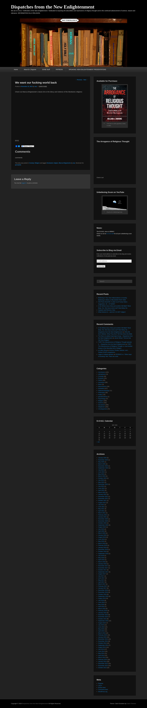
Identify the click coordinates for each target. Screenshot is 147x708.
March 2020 (101, 533)
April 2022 (101, 490)
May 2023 (101, 482)
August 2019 (102, 537)
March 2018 (101, 562)
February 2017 (102, 586)
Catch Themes (131, 703)
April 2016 (101, 606)
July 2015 (101, 625)
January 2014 (102, 661)
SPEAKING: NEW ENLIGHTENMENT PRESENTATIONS (87, 69)
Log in (100, 685)
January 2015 (102, 637)
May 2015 (101, 629)
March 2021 (101, 513)
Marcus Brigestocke (65, 163)
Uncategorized (102, 409)
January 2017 (102, 588)
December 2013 (103, 663)
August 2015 (102, 623)
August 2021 (102, 502)
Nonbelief (101, 388)
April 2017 (101, 582)
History (100, 380)
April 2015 (101, 631)
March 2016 (101, 608)
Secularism (101, 405)
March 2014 (101, 657)
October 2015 (102, 619)
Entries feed (101, 687)
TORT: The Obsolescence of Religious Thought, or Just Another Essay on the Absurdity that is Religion (115, 346)
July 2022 (101, 486)
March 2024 (101, 476)
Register (100, 683)
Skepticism (101, 407)
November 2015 (103, 616)
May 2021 (101, 508)
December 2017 (103, 565)
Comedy (31, 163)
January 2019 (102, 547)
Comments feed (103, 689)
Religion (37, 163)
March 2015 (101, 633)
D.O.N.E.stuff (110, 233)
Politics (100, 394)
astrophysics (102, 374)
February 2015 (102, 635)
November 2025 (103, 460)
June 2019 (101, 539)
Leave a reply (43, 86)
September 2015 (103, 621)
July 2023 (101, 480)
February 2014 (102, 659)
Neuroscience (102, 386)
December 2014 (103, 639)
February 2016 (102, 610)
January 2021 (102, 517)
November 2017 (103, 568)
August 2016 (102, 598)
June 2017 (101, 578)
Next (86, 80)
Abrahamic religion (52, 163)
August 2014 (102, 647)
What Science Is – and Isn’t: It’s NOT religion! (112, 312)
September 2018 (103, 553)
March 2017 (101, 584)
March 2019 (101, 543)
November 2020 (103, 521)
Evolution (101, 378)
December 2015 (103, 614)
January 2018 (102, 563)
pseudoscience (102, 396)
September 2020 (103, 525)
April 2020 (101, 531)
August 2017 (102, 574)
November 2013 (103, 665)
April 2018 (101, 559)
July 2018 (101, 555)
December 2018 (103, 549)
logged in (24, 183)
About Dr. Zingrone (30, 69)
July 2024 (101, 470)
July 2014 (101, 649)
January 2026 (102, 458)
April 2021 (101, 511)
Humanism (101, 382)
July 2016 (101, 600)
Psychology (101, 398)
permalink (18, 165)
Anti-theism (101, 372)
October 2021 (102, 500)
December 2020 (103, 519)
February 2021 (102, 515)
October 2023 (102, 478)
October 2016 (102, 594)
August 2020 (102, 527)
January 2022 (102, 494)
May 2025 (101, 462)
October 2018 (102, 551)
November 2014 (103, 641)
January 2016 (102, 612)
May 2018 (101, 557)
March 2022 (101, 492)
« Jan (98, 442)
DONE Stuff (46, 69)
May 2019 (101, 541)
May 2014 (101, 653)
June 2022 (101, 488)
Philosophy (101, 392)
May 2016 (101, 604)
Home (16, 69)
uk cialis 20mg (102, 350)
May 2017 (101, 580)
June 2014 (101, 651)
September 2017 (103, 572)
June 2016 (101, 602)
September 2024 (103, 468)
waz (36, 86)
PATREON (59, 69)
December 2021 (103, 496)
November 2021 (103, 498)
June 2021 (101, 506)
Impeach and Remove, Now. (106, 310)
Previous (78, 80)
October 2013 (102, 667)
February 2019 (102, 545)
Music (100, 384)
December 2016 (103, 590)
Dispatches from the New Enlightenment (52, 7)
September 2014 (103, 645)
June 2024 (101, 472)
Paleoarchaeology (103, 390)
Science (100, 402)
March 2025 (101, 464)
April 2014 (101, 655)
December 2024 (103, 466)
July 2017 (101, 576)
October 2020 (102, 523)
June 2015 (101, 627)
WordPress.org (102, 691)
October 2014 (102, 643)
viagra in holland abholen (105, 354)
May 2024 (101, 474)
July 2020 (101, 529)
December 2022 (103, 484)
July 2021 (101, 504)
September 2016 (103, 596)
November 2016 (103, 592)
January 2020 (102, 535)
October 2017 (102, 570)
